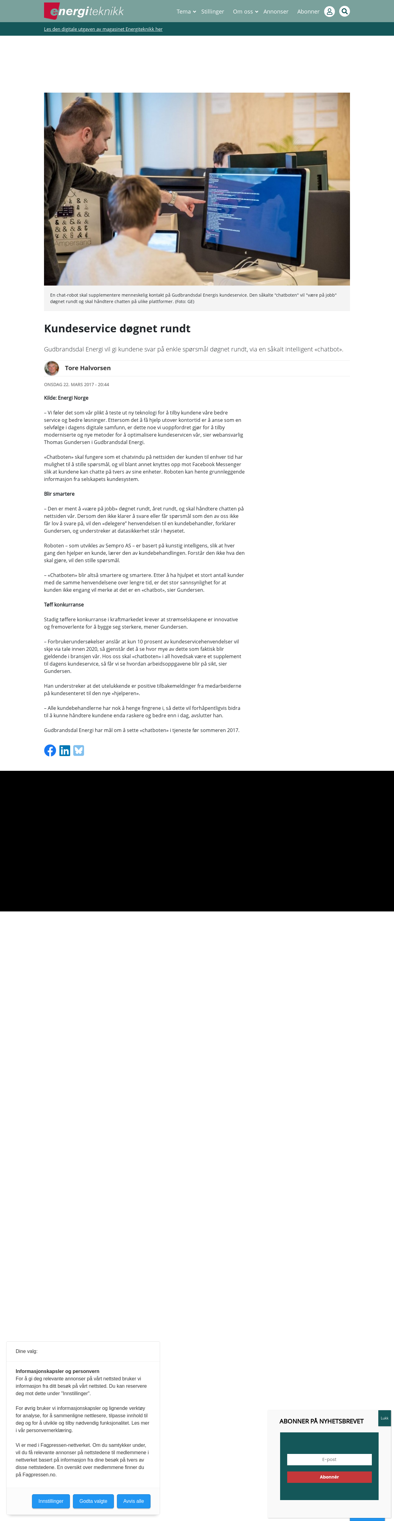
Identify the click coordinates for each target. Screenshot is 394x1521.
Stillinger (212, 11)
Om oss (243, 11)
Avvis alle (133, 1501)
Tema (184, 11)
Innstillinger (50, 1501)
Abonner (308, 11)
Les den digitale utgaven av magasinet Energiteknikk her (103, 29)
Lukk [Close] (384, 1418)
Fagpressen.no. (39, 1474)
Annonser (275, 11)
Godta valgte (93, 1501)
